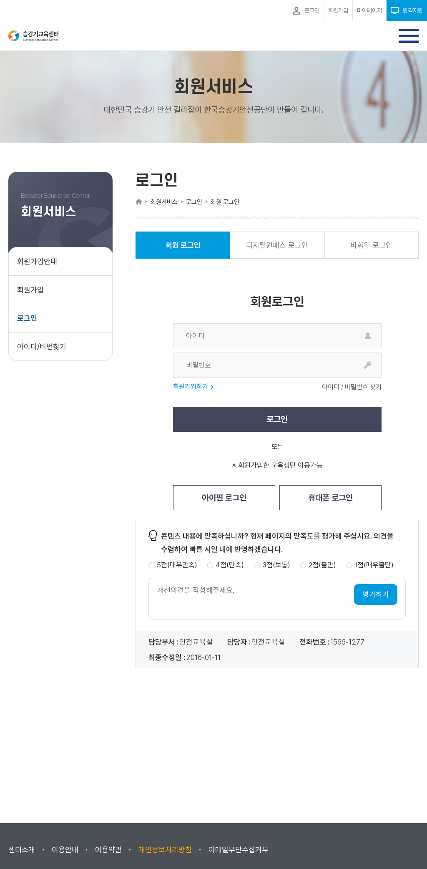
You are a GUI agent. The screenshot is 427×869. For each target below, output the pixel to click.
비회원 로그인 (371, 245)
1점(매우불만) (374, 565)
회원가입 (30, 289)
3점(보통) (276, 565)
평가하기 (375, 594)
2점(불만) (322, 565)
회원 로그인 (183, 250)
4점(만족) (230, 565)
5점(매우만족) (177, 565)
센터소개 (21, 849)
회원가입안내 (37, 261)
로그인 (27, 318)
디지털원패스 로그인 (277, 245)
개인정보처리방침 (165, 849)
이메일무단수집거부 (238, 849)
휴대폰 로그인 (330, 498)
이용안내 (65, 849)
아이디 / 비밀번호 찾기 (352, 387)
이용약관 (108, 849)
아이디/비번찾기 (41, 346)
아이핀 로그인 (224, 498)
